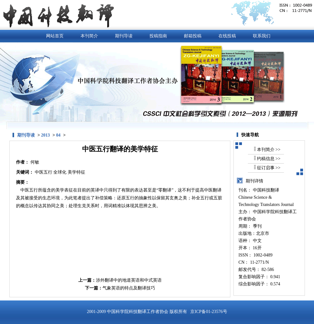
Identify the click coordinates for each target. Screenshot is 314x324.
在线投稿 (227, 36)
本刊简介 (89, 36)
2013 (45, 135)
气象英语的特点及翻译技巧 (128, 288)
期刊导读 (124, 36)
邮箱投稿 (192, 36)
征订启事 (266, 167)
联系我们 (261, 36)
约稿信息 (266, 158)
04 (58, 135)
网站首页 (55, 36)
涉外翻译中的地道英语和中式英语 (129, 280)
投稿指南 (158, 36)
